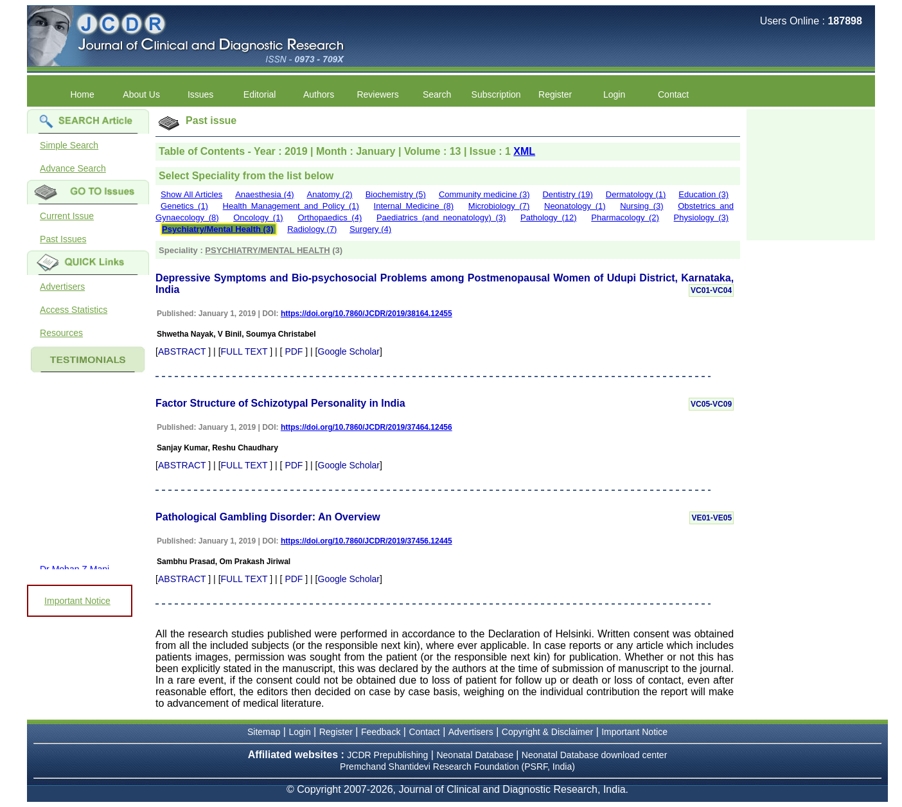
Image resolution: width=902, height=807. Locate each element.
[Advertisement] (811, 173)
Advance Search (73, 168)
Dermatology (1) (636, 194)
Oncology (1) (258, 217)
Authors (318, 94)
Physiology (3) (701, 217)
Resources (61, 333)
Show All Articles (191, 194)
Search (437, 94)
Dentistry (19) (567, 194)
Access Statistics (73, 310)
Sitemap (263, 732)
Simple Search (69, 145)
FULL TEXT (244, 351)
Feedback (380, 732)
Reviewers (377, 94)
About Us (141, 94)
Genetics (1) (184, 206)
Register (555, 94)
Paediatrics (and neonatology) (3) (441, 217)
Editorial (259, 94)
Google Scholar (349, 351)
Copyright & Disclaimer (547, 732)
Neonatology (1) (575, 206)
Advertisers (62, 286)
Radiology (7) (312, 229)
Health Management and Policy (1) (291, 206)
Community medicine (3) (484, 194)
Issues (200, 94)
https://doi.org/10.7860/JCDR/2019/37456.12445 (366, 541)
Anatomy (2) (330, 194)
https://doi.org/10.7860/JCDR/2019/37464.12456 (366, 427)
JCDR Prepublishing (387, 755)
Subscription (496, 94)
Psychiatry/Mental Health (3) (217, 229)
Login (614, 94)
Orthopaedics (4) (329, 217)
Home (82, 94)
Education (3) (703, 194)
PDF (294, 351)
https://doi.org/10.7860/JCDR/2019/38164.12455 (366, 313)
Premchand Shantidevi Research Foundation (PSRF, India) (457, 766)
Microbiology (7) (499, 206)
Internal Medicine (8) (414, 206)
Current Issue (67, 216)
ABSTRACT (182, 351)
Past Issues (63, 239)
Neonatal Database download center (595, 755)
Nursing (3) (641, 206)
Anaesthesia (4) (264, 194)
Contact (673, 94)
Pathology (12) (548, 217)
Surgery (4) (370, 229)
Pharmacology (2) (625, 217)
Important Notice (77, 601)
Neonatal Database (476, 755)
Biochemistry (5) (396, 194)
